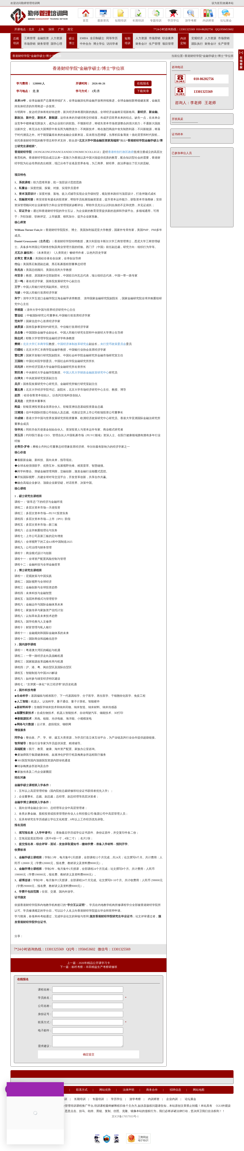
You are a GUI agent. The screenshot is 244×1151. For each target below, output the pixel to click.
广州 (61, 29)
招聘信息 (175, 1089)
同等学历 (112, 38)
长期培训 (138, 15)
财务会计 (141, 43)
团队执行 (197, 43)
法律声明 (128, 1089)
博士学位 (99, 43)
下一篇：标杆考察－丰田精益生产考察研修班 (88, 966)
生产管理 (154, 43)
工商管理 (29, 38)
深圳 (51, 29)
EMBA (84, 38)
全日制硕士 (97, 38)
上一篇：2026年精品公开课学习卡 (88, 962)
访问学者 (112, 43)
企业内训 (172, 1099)
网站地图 (198, 1089)
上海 (41, 29)
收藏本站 (228, 3)
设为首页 (217, 3)
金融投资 (43, 38)
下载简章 (143, 91)
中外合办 (85, 43)
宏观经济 (197, 38)
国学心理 (56, 43)
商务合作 (152, 1089)
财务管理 (43, 43)
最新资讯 (103, 15)
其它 (70, 29)
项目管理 (168, 43)
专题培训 (155, 15)
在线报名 (143, 83)
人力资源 (56, 38)
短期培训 (120, 15)
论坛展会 (226, 15)
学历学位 (173, 15)
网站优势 (105, 1089)
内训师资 (208, 15)
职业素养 (168, 38)
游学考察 (190, 15)
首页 (85, 15)
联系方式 (81, 1089)
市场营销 (29, 43)
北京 (31, 29)
